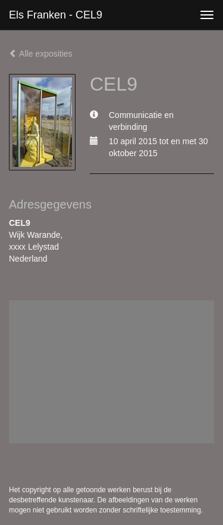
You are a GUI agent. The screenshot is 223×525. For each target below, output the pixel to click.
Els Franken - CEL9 (55, 15)
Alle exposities (41, 53)
